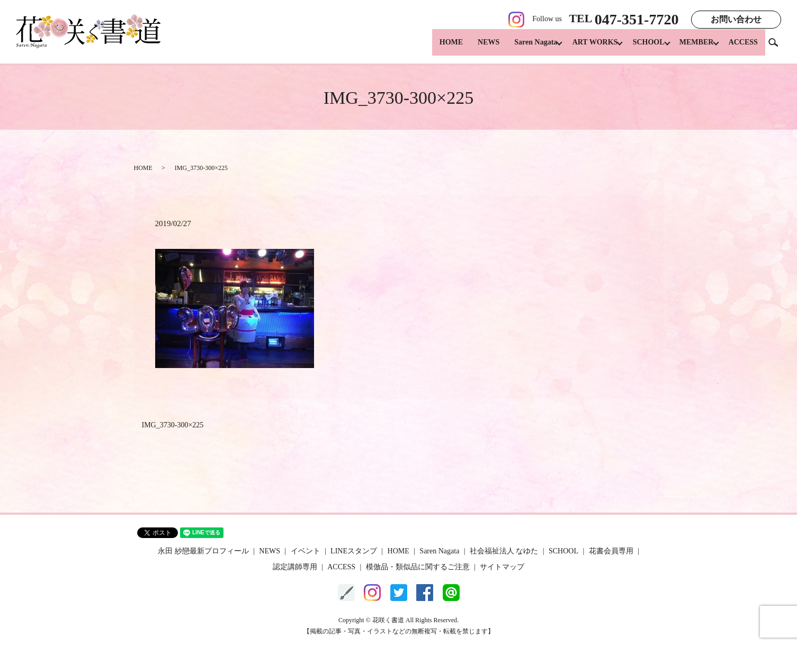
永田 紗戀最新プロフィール (203, 551)
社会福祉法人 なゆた (504, 551)
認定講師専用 (295, 567)
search (777, 47)
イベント (305, 551)
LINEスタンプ (353, 551)
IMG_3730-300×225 (173, 425)
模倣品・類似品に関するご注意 (418, 567)
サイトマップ (502, 567)
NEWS (474, 48)
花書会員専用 (611, 551)
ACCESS (743, 48)
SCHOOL (641, 48)
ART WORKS (584, 48)
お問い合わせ (736, 19)
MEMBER (693, 48)
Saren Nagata (521, 48)
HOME (437, 48)
